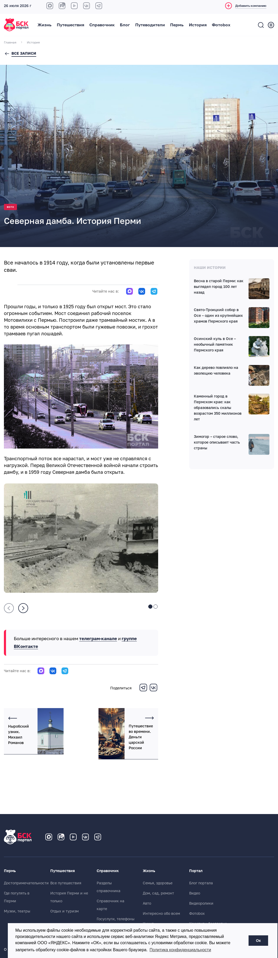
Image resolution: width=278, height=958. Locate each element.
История (198, 25)
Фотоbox (221, 25)
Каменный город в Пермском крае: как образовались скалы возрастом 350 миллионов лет (218, 407)
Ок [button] (258, 940)
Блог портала (201, 883)
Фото (10, 207)
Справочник (102, 25)
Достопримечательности (26, 883)
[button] (150, 607)
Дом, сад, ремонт (158, 893)
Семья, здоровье (157, 883)
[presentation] (9, 608)
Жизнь (45, 25)
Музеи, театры (17, 911)
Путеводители (150, 25)
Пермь (177, 25)
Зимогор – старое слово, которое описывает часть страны (217, 442)
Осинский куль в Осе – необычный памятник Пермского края (215, 344)
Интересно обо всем (161, 913)
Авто (147, 903)
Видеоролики (201, 903)
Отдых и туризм (64, 911)
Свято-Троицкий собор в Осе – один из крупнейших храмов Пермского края (218, 316)
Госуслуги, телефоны (115, 919)
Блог (125, 25)
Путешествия (70, 25)
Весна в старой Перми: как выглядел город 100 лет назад (218, 287)
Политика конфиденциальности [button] (180, 950)
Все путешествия (65, 883)
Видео (194, 893)
